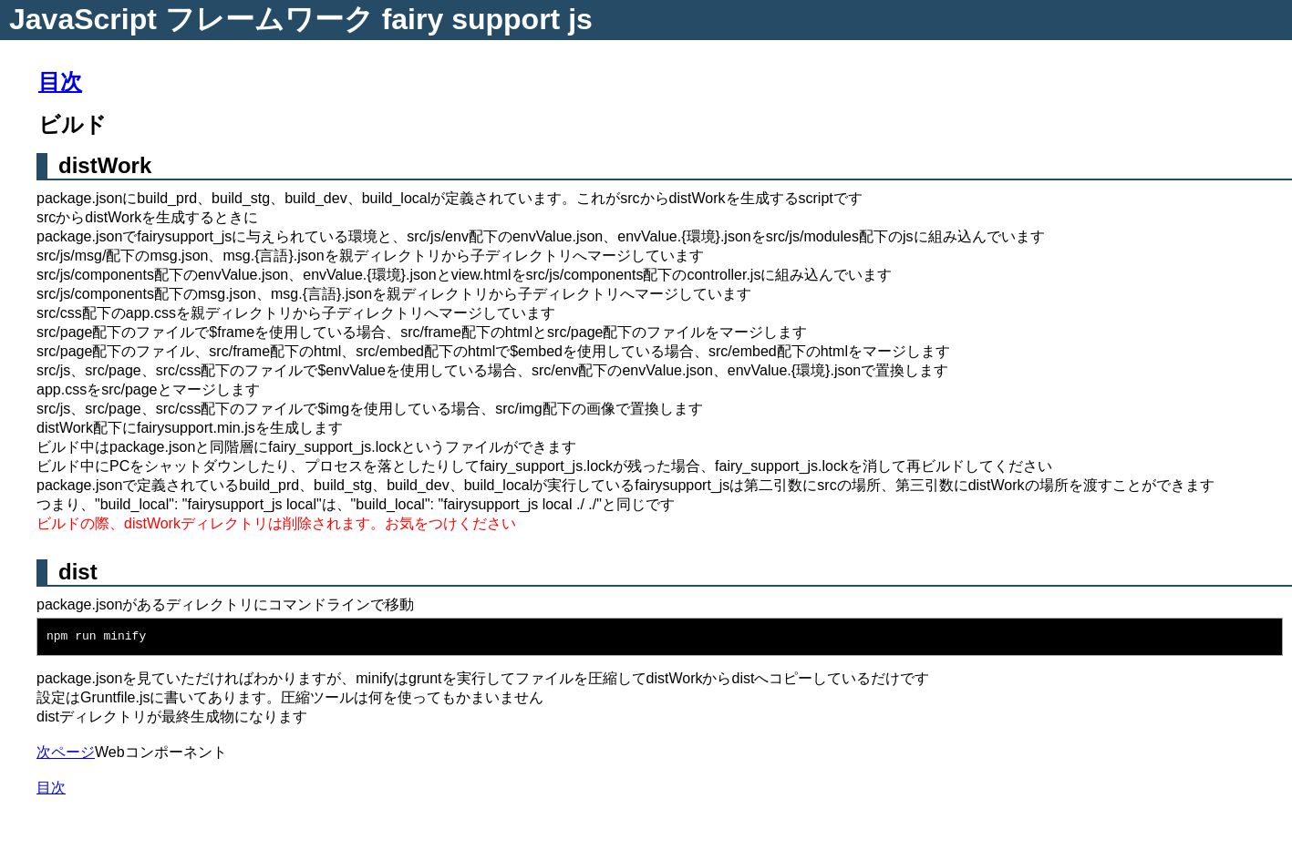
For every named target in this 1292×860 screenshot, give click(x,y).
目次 (60, 81)
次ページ (65, 752)
